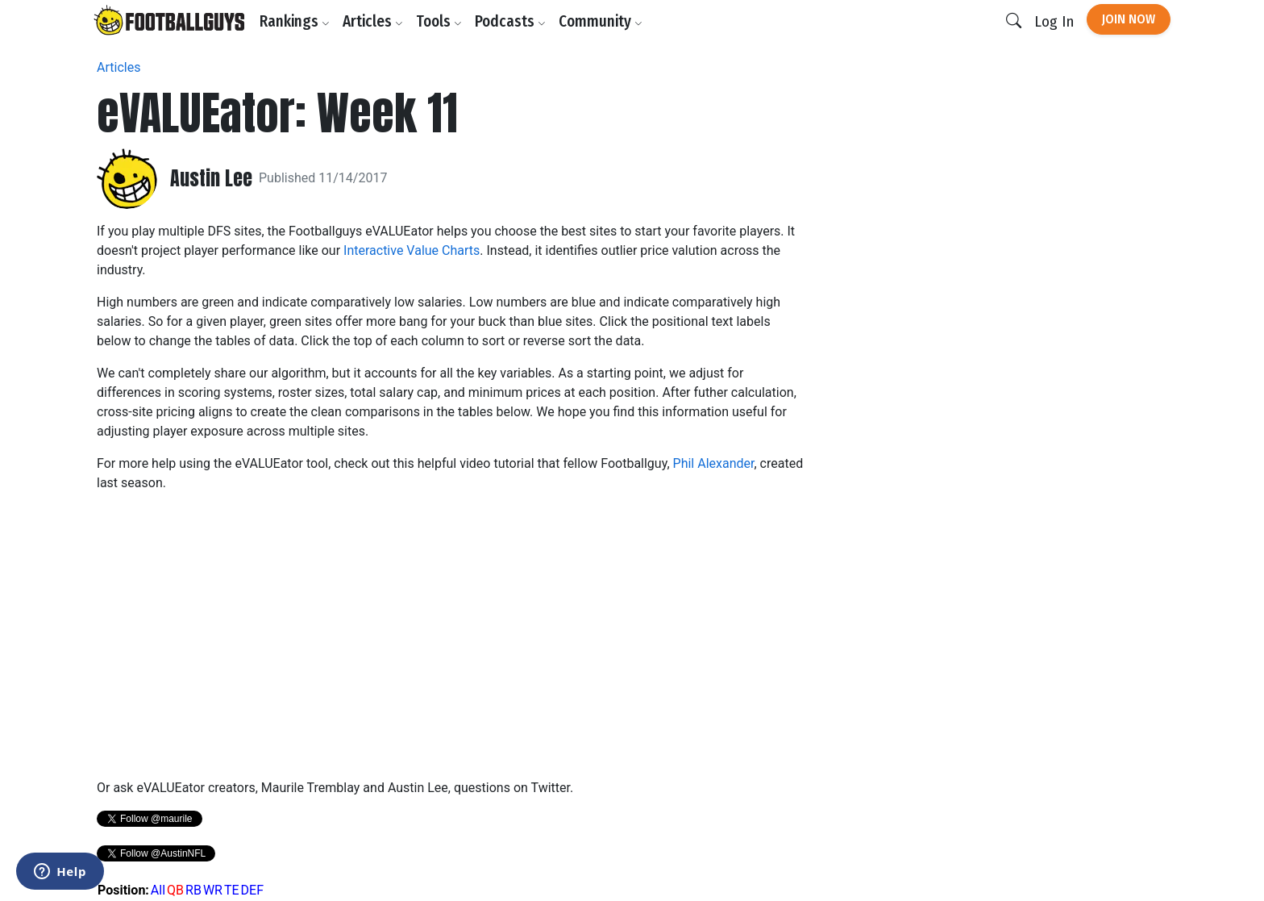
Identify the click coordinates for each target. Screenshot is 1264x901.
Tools (439, 21)
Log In (1054, 21)
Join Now (1128, 19)
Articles (373, 21)
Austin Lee (211, 178)
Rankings (295, 21)
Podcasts (510, 21)
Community (600, 21)
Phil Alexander (714, 463)
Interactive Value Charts (411, 250)
